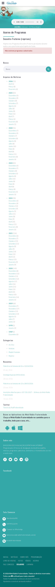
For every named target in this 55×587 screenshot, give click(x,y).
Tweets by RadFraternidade (13, 407)
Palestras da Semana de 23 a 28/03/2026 (18, 384)
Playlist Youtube (14, 352)
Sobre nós (24, 557)
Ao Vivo (11, 345)
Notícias (11, 348)
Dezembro (12, 95)
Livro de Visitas (9, 560)
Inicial (6, 557)
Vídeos (28, 560)
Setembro (12, 103)
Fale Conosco (8, 564)
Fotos (20, 560)
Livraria (30, 564)
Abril (10, 84)
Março (11, 87)
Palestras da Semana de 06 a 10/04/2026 (18, 366)
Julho (10, 109)
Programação (36, 557)
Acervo (36, 560)
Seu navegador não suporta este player (27, 22)
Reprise (11, 356)
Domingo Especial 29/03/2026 (14, 375)
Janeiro (11, 124)
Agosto (11, 106)
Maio (10, 114)
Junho (11, 111)
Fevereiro (12, 89)
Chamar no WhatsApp (14, 529)
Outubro (12, 101)
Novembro (12, 98)
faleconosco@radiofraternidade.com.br (21, 535)
